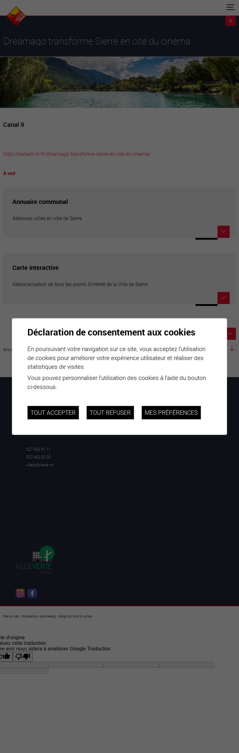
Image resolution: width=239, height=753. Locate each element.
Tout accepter (53, 412)
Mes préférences (171, 412)
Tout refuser (110, 412)
